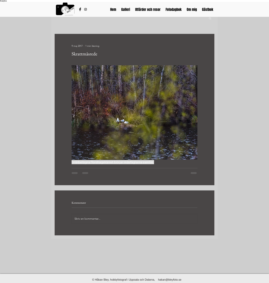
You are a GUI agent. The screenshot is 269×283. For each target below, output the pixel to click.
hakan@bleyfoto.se (169, 279)
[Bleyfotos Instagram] (85, 9)
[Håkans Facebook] (80, 9)
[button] (210, 18)
